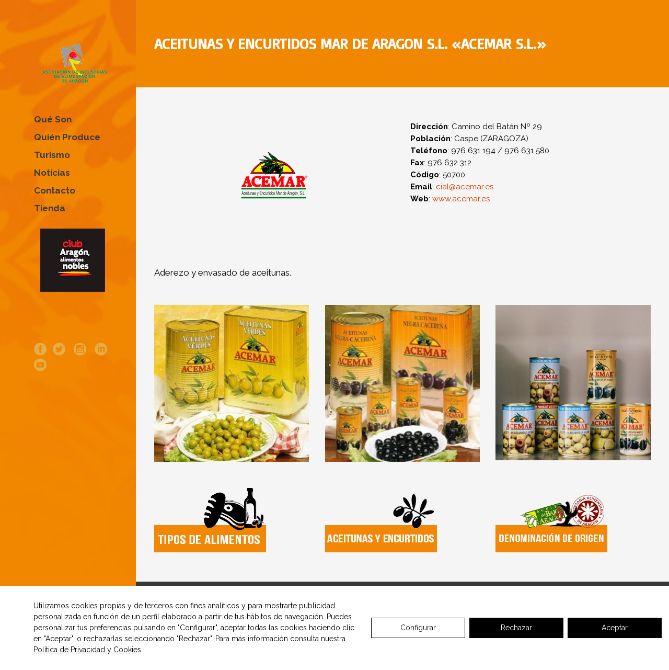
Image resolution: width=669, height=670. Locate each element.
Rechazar (516, 627)
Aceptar (615, 627)
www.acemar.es (460, 198)
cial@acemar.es (464, 186)
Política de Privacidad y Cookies (87, 649)
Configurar (418, 627)
